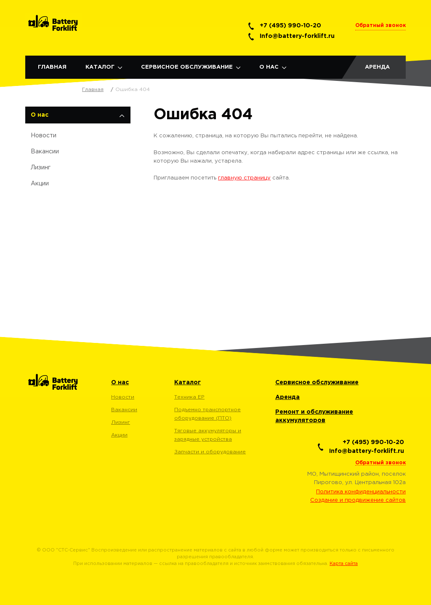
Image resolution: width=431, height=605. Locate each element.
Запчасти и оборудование (210, 452)
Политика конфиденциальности (361, 492)
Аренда (377, 67)
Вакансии (45, 151)
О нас (269, 67)
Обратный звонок (380, 25)
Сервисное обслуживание (187, 67)
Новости (43, 135)
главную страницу (244, 178)
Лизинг (41, 167)
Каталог (99, 67)
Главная (52, 67)
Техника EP (189, 397)
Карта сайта (344, 564)
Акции (40, 183)
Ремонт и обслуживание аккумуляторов (314, 416)
